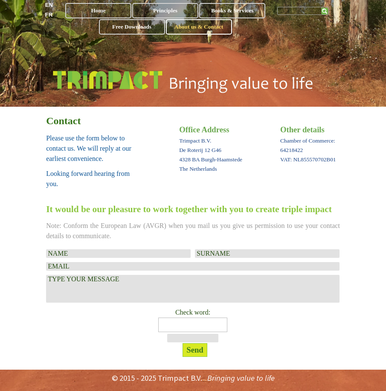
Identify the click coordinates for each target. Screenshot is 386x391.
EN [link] (49, 5)
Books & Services (232, 10)
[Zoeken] (303, 11)
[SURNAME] (267, 253)
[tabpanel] (94, 151)
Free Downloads (131, 26)
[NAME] (118, 253)
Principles (165, 10)
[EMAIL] (193, 266)
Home (98, 10)
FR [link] (49, 15)
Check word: (192, 312)
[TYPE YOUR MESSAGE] (193, 289)
